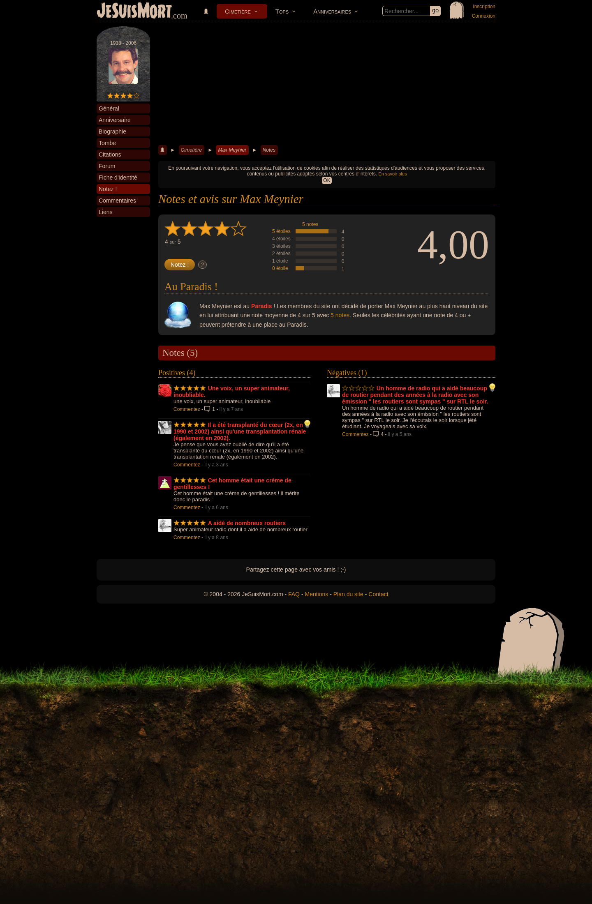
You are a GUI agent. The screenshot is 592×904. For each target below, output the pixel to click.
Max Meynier (232, 150)
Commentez (186, 409)
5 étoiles (281, 231)
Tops (282, 11)
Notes (269, 150)
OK (326, 180)
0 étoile (280, 268)
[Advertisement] (326, 83)
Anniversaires (332, 11)
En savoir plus (392, 173)
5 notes (310, 224)
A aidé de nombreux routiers (247, 523)
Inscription (484, 6)
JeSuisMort (134, 11)
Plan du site (348, 594)
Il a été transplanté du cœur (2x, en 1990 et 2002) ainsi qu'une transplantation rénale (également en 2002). (239, 431)
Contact (378, 594)
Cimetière (238, 11)
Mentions (316, 594)
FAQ (294, 594)
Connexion (483, 16)
